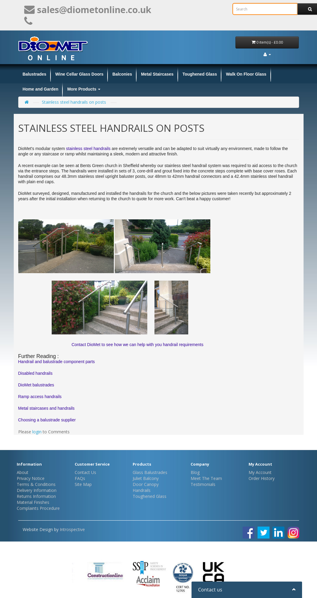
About (22, 472)
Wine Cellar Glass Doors (79, 74)
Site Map (83, 484)
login (37, 432)
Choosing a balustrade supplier (47, 419)
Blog (195, 472)
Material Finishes (33, 502)
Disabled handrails (35, 373)
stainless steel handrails (88, 148)
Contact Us (85, 472)
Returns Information (36, 496)
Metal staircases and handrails (46, 408)
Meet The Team (206, 478)
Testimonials (203, 484)
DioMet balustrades (36, 385)
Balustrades (35, 74)
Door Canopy (146, 484)
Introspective (72, 529)
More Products (83, 89)
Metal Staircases (157, 74)
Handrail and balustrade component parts (56, 361)
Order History (262, 478)
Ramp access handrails (40, 396)
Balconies (122, 74)
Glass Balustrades (150, 472)
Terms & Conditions (36, 484)
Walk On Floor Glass (246, 74)
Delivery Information (36, 490)
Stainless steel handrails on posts (74, 102)
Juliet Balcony (146, 478)
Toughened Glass (200, 74)
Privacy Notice (31, 478)
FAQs (80, 478)
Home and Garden (41, 89)
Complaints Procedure (38, 508)
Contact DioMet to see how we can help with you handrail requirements (136, 344)
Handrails (142, 490)
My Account (260, 472)
